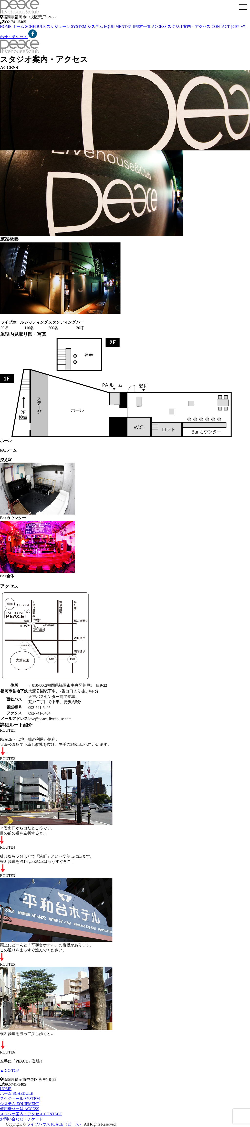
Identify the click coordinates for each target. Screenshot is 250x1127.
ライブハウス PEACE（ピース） (55, 1124)
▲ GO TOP (9, 1070)
